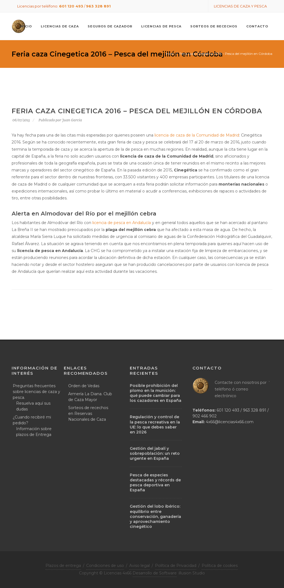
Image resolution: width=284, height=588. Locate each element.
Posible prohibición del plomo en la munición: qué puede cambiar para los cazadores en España (155, 393)
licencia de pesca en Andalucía (122, 222)
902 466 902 (204, 416)
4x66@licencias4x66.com (229, 421)
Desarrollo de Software (155, 573)
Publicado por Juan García (60, 120)
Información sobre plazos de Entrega (34, 431)
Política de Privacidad (175, 565)
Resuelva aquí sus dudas (33, 406)
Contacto (257, 26)
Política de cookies (220, 565)
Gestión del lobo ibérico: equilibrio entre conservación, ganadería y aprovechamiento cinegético (155, 516)
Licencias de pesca (161, 26)
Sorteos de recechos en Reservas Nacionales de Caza (88, 413)
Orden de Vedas (83, 385)
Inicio (170, 54)
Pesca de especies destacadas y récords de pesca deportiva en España (155, 483)
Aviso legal (139, 565)
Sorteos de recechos (213, 26)
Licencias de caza (60, 26)
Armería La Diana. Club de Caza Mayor (90, 396)
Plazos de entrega (63, 565)
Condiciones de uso (105, 565)
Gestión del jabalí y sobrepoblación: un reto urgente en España (155, 453)
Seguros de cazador (110, 26)
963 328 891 (98, 6)
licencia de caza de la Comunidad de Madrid (196, 135)
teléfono (223, 389)
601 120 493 (71, 6)
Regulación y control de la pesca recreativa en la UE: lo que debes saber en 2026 (155, 424)
